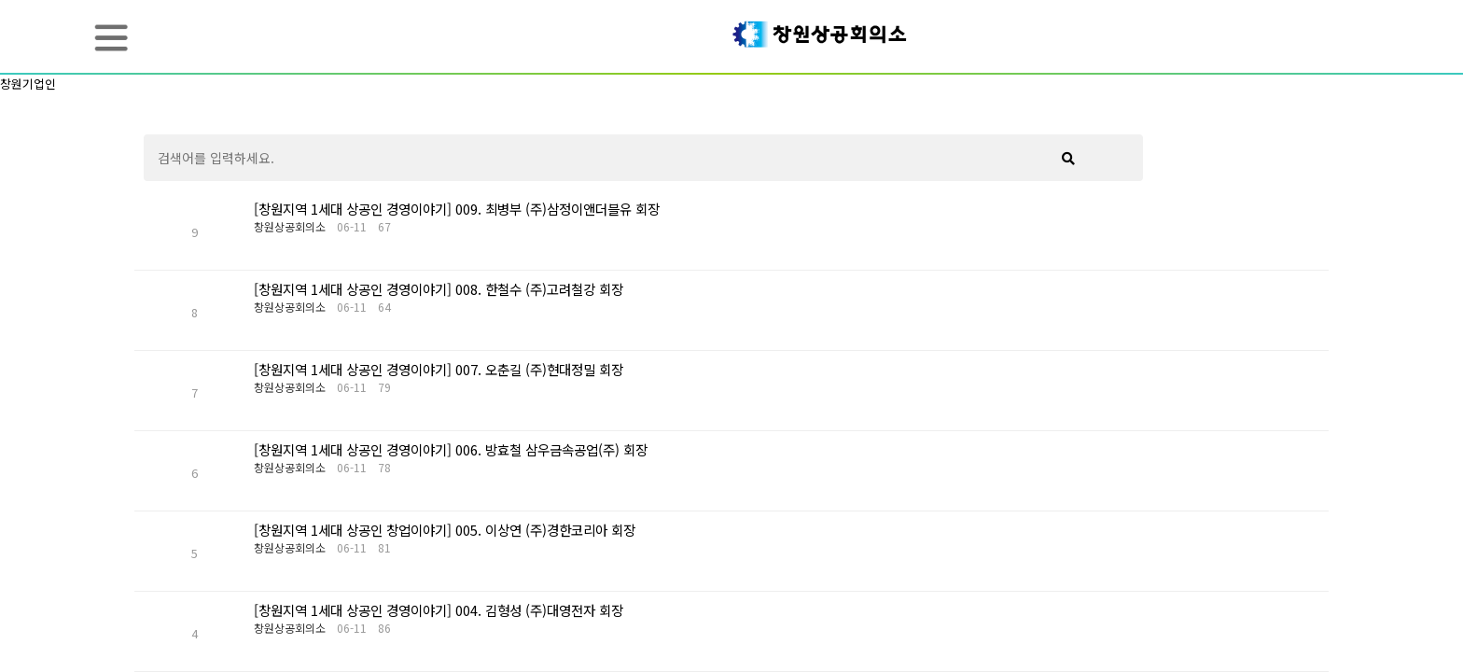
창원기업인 (28, 83)
